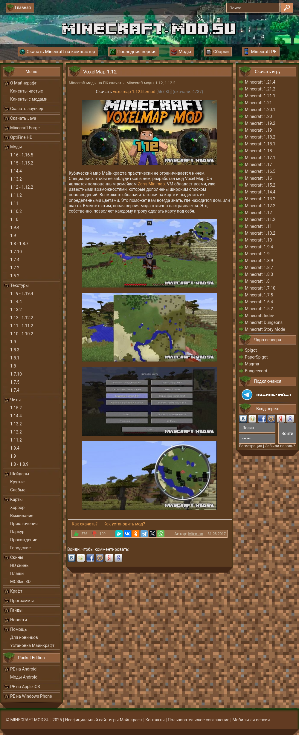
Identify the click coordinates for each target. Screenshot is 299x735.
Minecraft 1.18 (258, 150)
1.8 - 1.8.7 (19, 243)
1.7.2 (14, 267)
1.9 (13, 235)
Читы (15, 399)
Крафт (16, 591)
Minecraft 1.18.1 (260, 144)
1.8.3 (14, 349)
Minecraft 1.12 (258, 212)
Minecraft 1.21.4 (260, 82)
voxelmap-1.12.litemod (134, 91)
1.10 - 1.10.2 (21, 333)
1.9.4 (14, 227)
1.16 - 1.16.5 (21, 155)
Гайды (16, 610)
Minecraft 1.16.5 (260, 171)
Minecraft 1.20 (258, 116)
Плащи (17, 573)
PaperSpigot (256, 357)
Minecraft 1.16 (258, 178)
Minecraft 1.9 (257, 253)
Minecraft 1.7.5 (259, 295)
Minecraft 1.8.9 (259, 260)
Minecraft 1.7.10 (260, 288)
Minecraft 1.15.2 (260, 185)
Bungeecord (256, 370)
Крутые (17, 481)
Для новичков (24, 637)
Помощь (18, 629)
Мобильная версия (251, 719)
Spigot (251, 350)
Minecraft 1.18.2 (260, 137)
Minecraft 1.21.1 (260, 95)
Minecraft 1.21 (258, 102)
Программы (22, 600)
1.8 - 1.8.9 (19, 464)
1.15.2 (16, 407)
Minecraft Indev (259, 315)
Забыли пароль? (280, 446)
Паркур (17, 531)
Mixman (195, 533)
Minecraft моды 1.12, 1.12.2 (151, 83)
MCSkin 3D (20, 581)
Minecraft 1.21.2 (260, 89)
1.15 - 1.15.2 (21, 163)
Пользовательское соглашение (198, 719)
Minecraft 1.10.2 (260, 233)
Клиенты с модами (29, 99)
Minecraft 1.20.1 (260, 109)
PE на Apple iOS (25, 686)
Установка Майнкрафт (32, 645)
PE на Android (23, 669)
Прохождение (23, 539)
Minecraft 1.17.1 (260, 157)
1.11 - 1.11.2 (21, 325)
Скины (16, 557)
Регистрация (250, 446)
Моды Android (23, 677)
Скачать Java (23, 118)
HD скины (20, 565)
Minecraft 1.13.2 (260, 198)
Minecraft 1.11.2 (260, 219)
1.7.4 (14, 259)
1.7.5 (14, 382)
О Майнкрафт (23, 83)
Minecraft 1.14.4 (260, 192)
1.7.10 (16, 251)
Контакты (154, 719)
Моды (16, 146)
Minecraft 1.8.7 (259, 267)
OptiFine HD (21, 137)
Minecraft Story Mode (265, 329)
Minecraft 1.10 (258, 240)
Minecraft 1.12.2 (260, 205)
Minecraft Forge (25, 127)
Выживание (21, 515)
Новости (18, 619)
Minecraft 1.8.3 (259, 274)
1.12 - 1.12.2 (21, 187)
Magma (252, 364)
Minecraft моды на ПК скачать (96, 83)
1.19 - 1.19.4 (21, 293)
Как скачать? (84, 524)
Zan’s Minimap (151, 184)
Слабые (17, 490)
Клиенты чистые (26, 91)
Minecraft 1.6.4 (259, 301)
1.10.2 (16, 211)
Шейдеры (19, 473)
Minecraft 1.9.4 (259, 247)
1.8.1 (14, 358)
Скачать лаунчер (26, 108)
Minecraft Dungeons (264, 322)
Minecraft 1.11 (258, 226)
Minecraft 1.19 (258, 130)
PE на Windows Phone (31, 696)
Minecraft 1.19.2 (260, 123)
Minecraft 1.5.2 (259, 308)
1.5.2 (14, 275)
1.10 (14, 219)
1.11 (14, 203)
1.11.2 (16, 195)
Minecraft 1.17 (258, 164)
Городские (20, 547)
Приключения (24, 523)
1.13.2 (16, 179)
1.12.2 (16, 432)
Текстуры (19, 285)
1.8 (13, 366)
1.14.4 (16, 171)
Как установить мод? (124, 524)
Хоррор (17, 507)
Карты (16, 499)
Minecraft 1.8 (257, 281)
